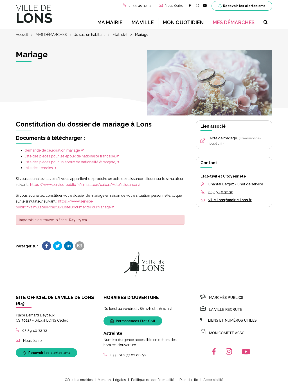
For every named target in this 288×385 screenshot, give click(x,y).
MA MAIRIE (109, 22)
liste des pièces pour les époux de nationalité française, (70, 155)
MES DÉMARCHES (233, 22)
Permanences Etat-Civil (132, 320)
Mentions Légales (112, 379)
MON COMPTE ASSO (222, 332)
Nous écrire (29, 340)
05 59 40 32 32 (31, 330)
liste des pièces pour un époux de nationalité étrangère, (70, 161)
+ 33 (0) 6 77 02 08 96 (125, 354)
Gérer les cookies (78, 379)
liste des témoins (39, 167)
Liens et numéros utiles (228, 320)
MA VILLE (142, 22)
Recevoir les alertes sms (241, 6)
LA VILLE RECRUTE (221, 309)
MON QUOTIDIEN (183, 22)
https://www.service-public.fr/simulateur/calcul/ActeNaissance (83, 184)
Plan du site (189, 379)
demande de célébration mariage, (53, 150)
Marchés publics (221, 297)
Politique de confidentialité (152, 379)
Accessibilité (213, 379)
